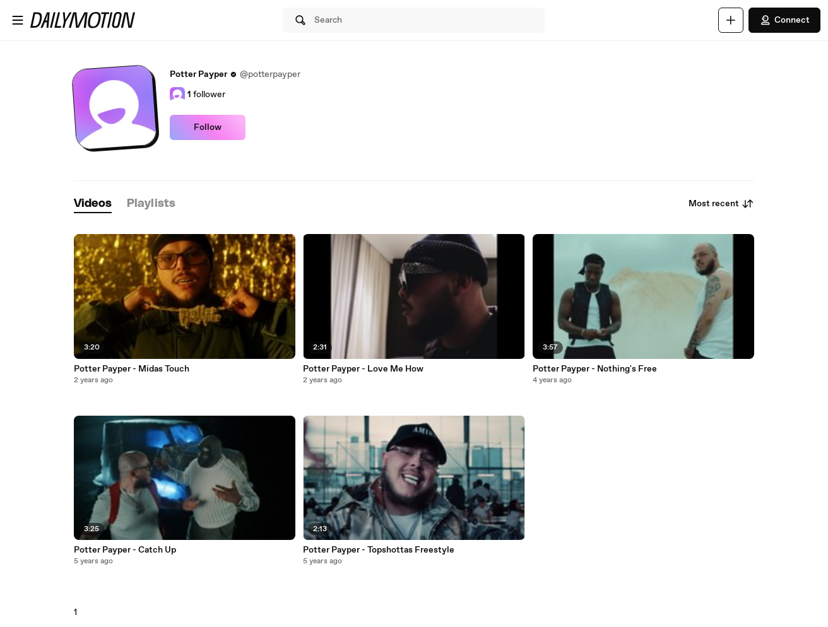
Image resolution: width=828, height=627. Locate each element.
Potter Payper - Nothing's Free (595, 369)
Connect (784, 20)
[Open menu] (18, 20)
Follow (208, 127)
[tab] (93, 204)
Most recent (721, 203)
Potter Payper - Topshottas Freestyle (378, 550)
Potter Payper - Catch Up (125, 550)
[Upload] (730, 20)
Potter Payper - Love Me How (363, 369)
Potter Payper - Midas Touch (131, 369)
